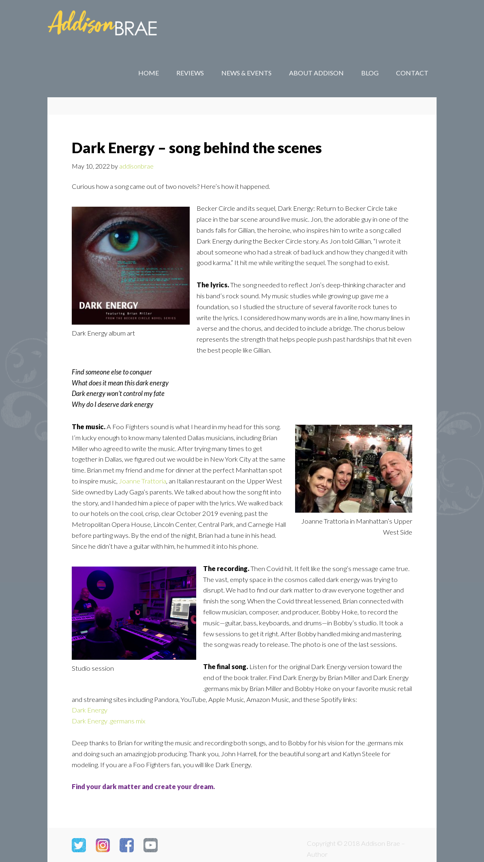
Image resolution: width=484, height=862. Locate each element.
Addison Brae (112, 24)
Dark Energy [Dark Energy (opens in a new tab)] (89, 710)
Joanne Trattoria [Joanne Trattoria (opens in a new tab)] (142, 481)
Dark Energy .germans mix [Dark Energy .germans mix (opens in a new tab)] (109, 721)
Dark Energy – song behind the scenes (197, 147)
